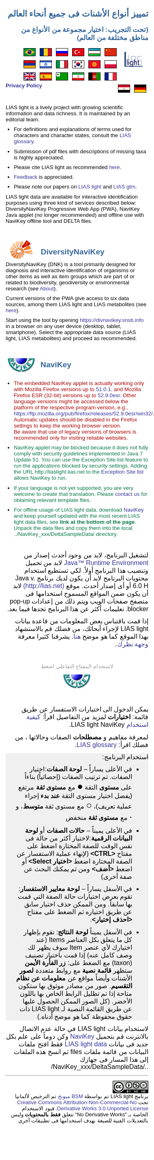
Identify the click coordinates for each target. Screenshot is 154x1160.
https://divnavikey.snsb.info (112, 320)
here (114, 167)
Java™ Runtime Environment (106, 562)
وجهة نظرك (132, 644)
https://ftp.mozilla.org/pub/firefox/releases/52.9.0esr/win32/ (83, 414)
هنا (77, 636)
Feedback (25, 177)
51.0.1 (103, 389)
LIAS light (89, 187)
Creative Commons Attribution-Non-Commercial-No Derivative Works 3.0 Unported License (82, 1105)
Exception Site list (122, 472)
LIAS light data (86, 1044)
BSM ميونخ (69, 1096)
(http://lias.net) (43, 585)
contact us (127, 494)
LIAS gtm (124, 187)
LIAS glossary (97, 744)
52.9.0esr (109, 395)
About (47, 289)
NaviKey (133, 510)
